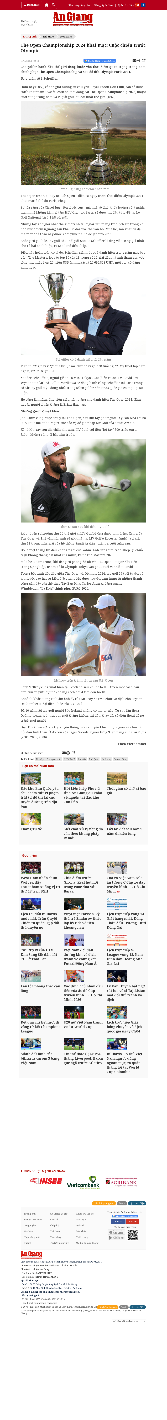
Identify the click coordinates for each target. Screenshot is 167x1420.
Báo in (122, 1296)
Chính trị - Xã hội (85, 1307)
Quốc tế (80, 1318)
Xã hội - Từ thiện (33, 1312)
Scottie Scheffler (92, 241)
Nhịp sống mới (32, 1330)
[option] (46, 1274)
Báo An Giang (121, 759)
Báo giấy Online (103, 5)
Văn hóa (28, 1324)
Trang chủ (30, 36)
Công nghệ (30, 1318)
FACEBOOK (118, 1315)
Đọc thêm (29, 879)
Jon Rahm (28, 418)
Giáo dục (81, 1312)
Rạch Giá (82, 759)
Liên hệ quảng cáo (79, 5)
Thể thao (48, 36)
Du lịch (27, 1336)
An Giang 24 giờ (58, 1307)
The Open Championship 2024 (112, 92)
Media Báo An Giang (87, 1336)
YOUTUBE (133, 1315)
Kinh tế (54, 1312)
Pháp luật (55, 1318)
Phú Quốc (94, 759)
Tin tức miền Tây (59, 1336)
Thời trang (82, 1330)
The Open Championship (48, 759)
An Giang (106, 759)
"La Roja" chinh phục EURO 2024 (64, 588)
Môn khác (66, 36)
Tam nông (55, 1330)
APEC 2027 (69, 759)
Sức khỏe (81, 1324)
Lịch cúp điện (126, 5)
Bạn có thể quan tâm (36, 766)
